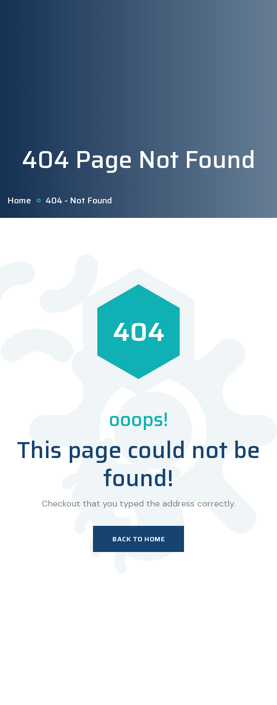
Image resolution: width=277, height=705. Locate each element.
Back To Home (138, 539)
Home (19, 200)
